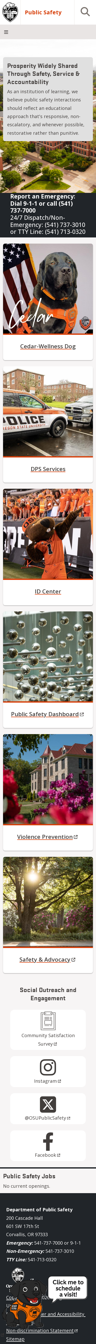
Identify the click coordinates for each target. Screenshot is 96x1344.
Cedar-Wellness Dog (48, 346)
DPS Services (48, 469)
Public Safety (48, 714)
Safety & (48, 959)
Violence (48, 837)
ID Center (48, 591)
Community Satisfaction (49, 1039)
